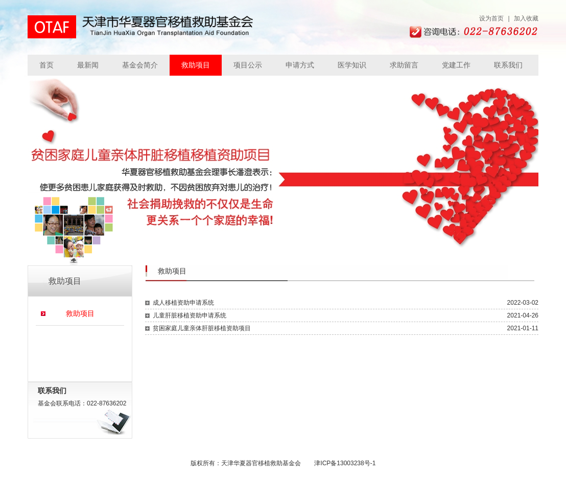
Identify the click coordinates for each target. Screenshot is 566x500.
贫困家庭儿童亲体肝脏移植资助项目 (202, 328)
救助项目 (195, 65)
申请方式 (300, 65)
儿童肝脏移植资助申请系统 (189, 315)
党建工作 (456, 65)
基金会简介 (140, 65)
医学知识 (352, 65)
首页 (46, 65)
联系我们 (508, 65)
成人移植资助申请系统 (183, 302)
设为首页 (491, 18)
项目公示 (247, 65)
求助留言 (404, 65)
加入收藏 (526, 18)
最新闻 (88, 65)
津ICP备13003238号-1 (344, 463)
